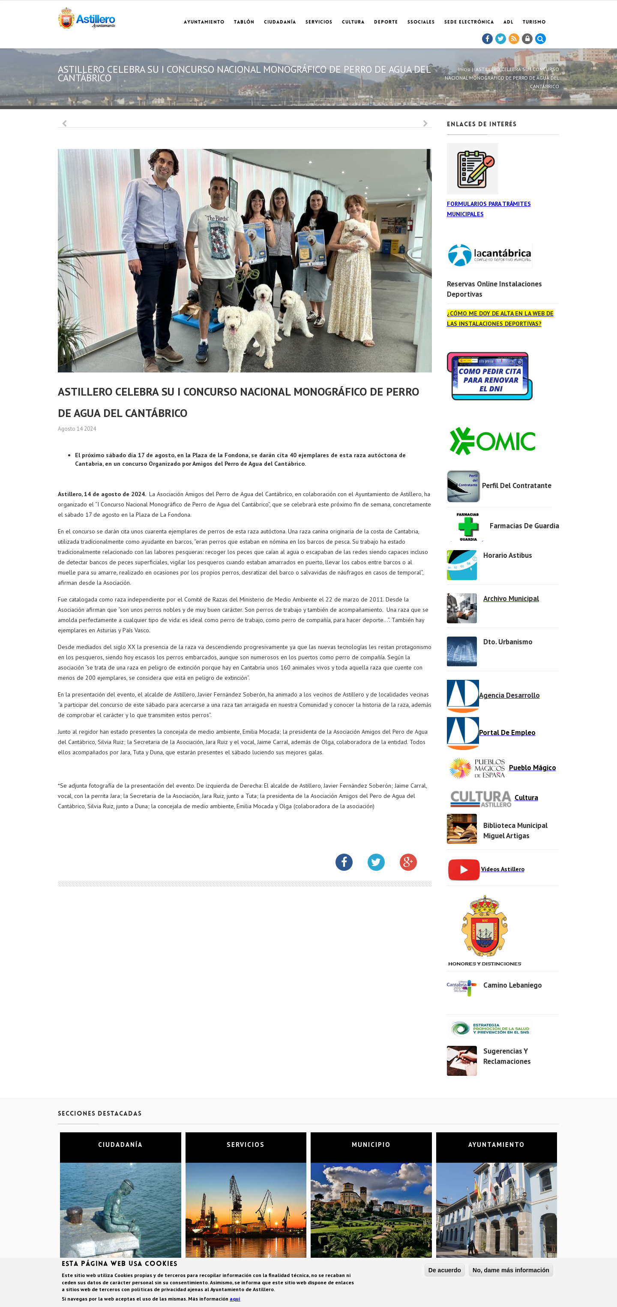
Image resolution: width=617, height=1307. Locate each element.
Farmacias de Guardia (524, 525)
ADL (508, 22)
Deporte (386, 22)
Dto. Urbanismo (508, 641)
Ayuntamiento (204, 22)
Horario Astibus (507, 555)
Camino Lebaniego (512, 985)
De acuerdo (444, 1270)
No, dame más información (511, 1270)
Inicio (464, 69)
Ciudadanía (280, 22)
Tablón (244, 22)
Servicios (319, 22)
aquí (235, 1299)
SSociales (421, 22)
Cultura (353, 22)
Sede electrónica (469, 22)
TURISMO (534, 22)
